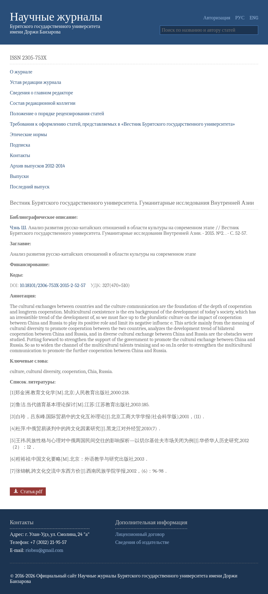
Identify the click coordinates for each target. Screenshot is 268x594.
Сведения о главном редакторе (41, 93)
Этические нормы (28, 134)
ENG (254, 18)
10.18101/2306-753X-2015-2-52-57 (53, 285)
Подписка (20, 145)
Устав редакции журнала (35, 82)
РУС (240, 18)
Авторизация (216, 18)
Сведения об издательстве (142, 542)
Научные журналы (56, 17)
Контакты (20, 155)
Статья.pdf (27, 490)
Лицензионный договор (139, 534)
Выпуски (19, 176)
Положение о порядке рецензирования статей (57, 113)
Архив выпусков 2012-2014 (37, 166)
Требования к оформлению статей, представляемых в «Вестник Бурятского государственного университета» (122, 124)
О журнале (21, 72)
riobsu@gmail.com (44, 550)
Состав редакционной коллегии (42, 103)
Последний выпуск (29, 187)
